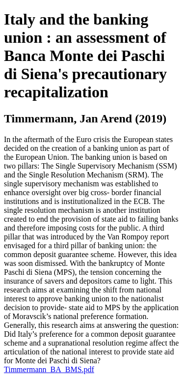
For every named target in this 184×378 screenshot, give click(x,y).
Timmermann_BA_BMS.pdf (49, 369)
